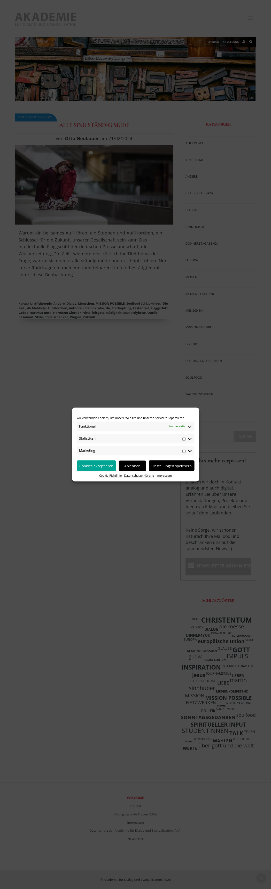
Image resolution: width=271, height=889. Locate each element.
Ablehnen (132, 465)
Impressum (164, 476)
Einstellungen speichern (171, 465)
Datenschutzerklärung (139, 476)
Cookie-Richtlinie (110, 476)
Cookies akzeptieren (96, 465)
